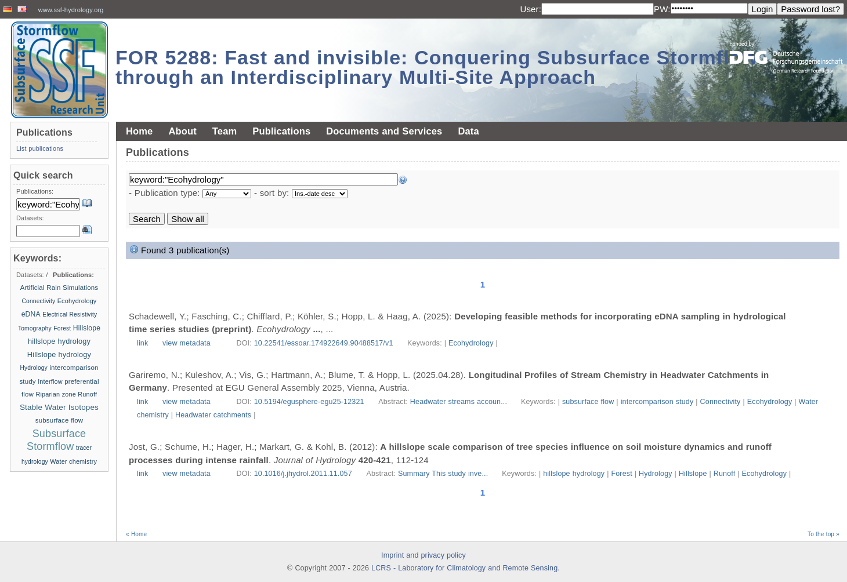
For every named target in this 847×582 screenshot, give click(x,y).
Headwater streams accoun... (459, 402)
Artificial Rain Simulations (59, 287)
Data (468, 131)
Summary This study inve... (444, 474)
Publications (281, 131)
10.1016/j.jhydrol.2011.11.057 (303, 474)
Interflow (50, 381)
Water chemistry (73, 461)
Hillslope (693, 474)
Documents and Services (384, 131)
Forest (621, 474)
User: (530, 9)
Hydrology (655, 474)
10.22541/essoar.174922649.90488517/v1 (323, 343)
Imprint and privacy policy (423, 555)
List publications (39, 148)
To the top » (823, 534)
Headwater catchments (213, 415)
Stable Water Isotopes (59, 407)
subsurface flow (588, 402)
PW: (662, 9)
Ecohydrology (471, 343)
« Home (136, 534)
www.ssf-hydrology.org (71, 9)
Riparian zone (55, 394)
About (182, 131)
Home (139, 131)
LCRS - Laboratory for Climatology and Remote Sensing (464, 568)
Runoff (725, 474)
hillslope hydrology (574, 474)
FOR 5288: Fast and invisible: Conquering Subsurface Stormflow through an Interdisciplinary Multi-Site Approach (436, 67)
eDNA (31, 314)
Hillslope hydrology (59, 354)
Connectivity (720, 402)
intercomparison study (657, 402)
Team (224, 131)
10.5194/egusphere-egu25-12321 (309, 402)
